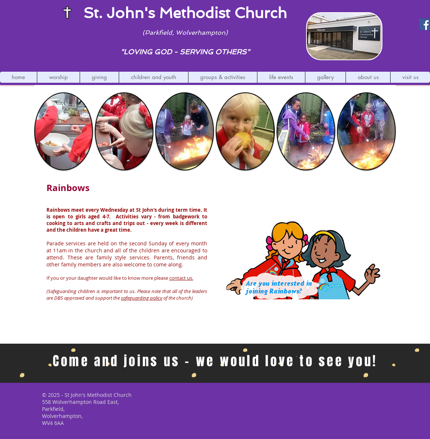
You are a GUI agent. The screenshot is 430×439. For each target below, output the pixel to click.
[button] (58, 77)
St (90, 13)
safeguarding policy (141, 298)
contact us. (181, 278)
